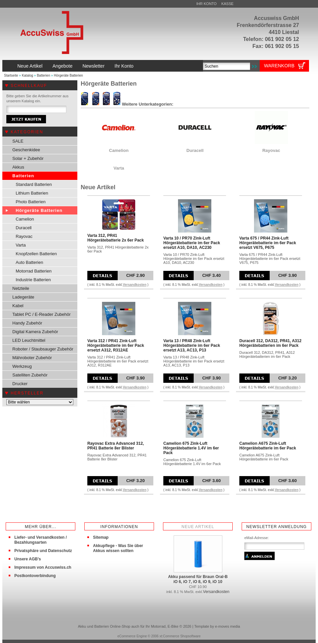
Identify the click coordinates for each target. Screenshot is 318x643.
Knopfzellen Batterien (36, 253)
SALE (17, 141)
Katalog (27, 75)
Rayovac (24, 236)
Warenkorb (279, 65)
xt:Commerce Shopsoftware (179, 636)
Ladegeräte (23, 297)
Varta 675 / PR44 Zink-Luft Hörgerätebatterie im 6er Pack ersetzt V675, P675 (267, 243)
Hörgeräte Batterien (68, 75)
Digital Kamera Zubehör (35, 331)
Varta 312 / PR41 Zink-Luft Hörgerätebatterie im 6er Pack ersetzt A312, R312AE (115, 345)
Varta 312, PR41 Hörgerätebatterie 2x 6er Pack (115, 238)
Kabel (17, 305)
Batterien (43, 75)
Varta (21, 245)
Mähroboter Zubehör (32, 357)
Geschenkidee (26, 149)
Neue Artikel (29, 66)
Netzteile (20, 288)
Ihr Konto (206, 4)
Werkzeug (22, 366)
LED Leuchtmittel (28, 340)
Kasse (227, 4)
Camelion (25, 219)
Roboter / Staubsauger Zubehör (42, 348)
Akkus (18, 167)
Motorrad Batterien (34, 271)
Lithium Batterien (32, 193)
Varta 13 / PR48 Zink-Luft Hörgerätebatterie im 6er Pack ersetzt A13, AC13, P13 (191, 345)
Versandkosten (134, 285)
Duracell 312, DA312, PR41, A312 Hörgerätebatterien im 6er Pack (270, 343)
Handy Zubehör (27, 323)
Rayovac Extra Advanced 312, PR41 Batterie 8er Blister (115, 445)
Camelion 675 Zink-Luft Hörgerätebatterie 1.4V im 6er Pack (191, 448)
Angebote (62, 66)
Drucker (20, 383)
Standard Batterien (34, 184)
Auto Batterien (29, 262)
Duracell (24, 227)
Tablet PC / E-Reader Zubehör (41, 314)
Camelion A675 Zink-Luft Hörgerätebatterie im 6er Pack (267, 445)
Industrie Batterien (33, 279)
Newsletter (93, 66)
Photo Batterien (31, 201)
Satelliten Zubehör (30, 374)
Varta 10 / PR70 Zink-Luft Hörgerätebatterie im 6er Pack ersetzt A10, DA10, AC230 (191, 243)
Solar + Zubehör (28, 158)
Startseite (11, 75)
